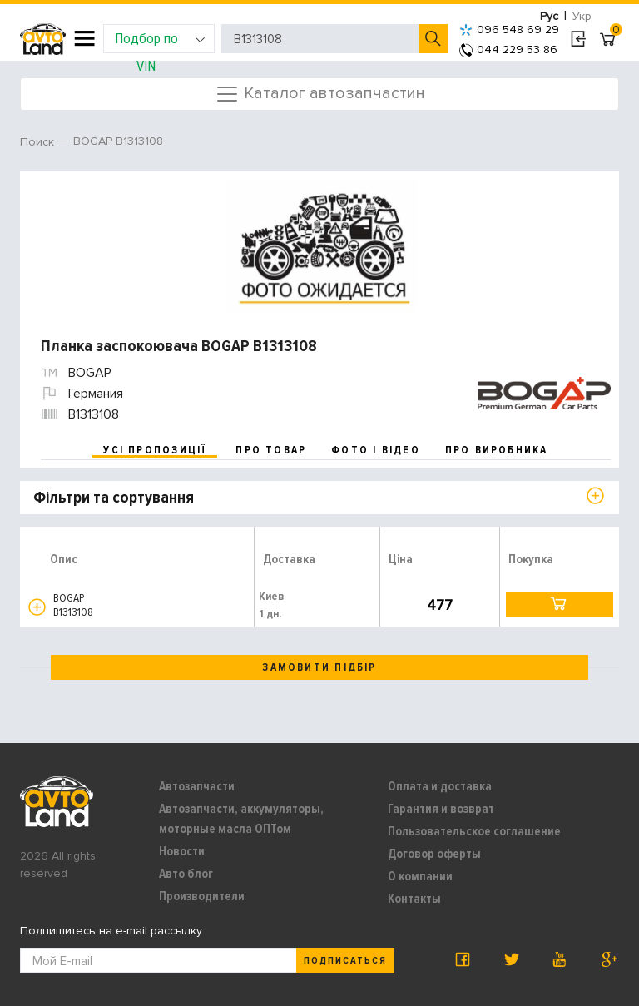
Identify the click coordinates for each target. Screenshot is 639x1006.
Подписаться (345, 960)
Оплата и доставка (440, 786)
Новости (182, 851)
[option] (321, 246)
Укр (582, 16)
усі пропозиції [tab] (154, 450)
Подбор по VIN (160, 41)
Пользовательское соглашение (474, 831)
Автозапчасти (197, 786)
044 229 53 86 (508, 49)
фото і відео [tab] (375, 450)
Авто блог (186, 873)
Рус (549, 16)
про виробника (496, 450)
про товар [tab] (270, 450)
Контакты (414, 898)
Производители (202, 896)
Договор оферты (434, 853)
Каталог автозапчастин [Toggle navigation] (320, 94)
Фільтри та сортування (113, 498)
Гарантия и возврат (441, 808)
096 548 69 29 (509, 29)
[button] (37, 607)
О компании (420, 876)
